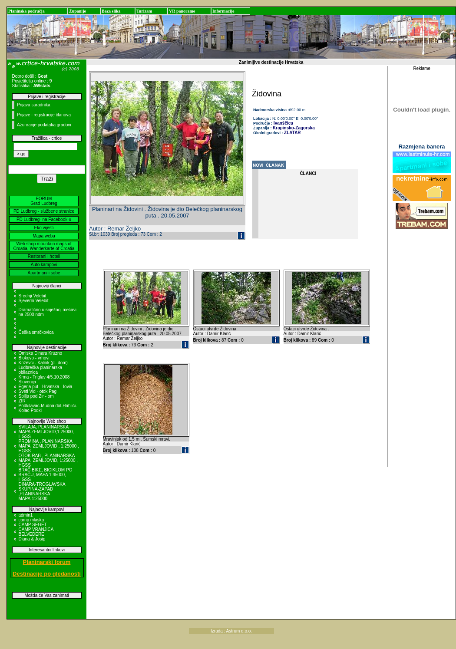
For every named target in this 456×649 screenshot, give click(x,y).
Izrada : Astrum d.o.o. (231, 631)
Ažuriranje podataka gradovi (44, 124)
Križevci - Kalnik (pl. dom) (43, 362)
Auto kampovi (44, 264)
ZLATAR (292, 132)
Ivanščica (282, 123)
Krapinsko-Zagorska (294, 127)
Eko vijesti (43, 227)
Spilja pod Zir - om (36, 396)
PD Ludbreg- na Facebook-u (44, 219)
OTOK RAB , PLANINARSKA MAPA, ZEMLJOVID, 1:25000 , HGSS (48, 460)
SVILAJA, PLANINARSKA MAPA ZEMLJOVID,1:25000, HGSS (46, 432)
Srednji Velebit (32, 295)
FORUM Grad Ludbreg (43, 201)
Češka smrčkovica (36, 332)
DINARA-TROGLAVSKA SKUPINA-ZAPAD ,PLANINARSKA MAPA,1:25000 (42, 491)
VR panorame (182, 11)
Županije (77, 11)
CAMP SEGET (33, 524)
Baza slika (111, 11)
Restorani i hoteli (44, 256)
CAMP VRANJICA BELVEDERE (36, 532)
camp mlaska (31, 519)
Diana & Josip (32, 539)
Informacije (223, 11)
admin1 (26, 515)
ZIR (22, 401)
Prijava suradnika (33, 104)
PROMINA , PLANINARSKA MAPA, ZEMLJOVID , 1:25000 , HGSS (49, 446)
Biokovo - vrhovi (34, 358)
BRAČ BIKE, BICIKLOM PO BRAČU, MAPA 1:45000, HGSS (46, 475)
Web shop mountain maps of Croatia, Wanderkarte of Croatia (44, 246)
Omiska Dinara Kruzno (41, 353)
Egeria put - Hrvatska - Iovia (46, 386)
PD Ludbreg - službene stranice (43, 211)
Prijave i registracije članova (44, 114)
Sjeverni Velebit (34, 300)
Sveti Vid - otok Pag (38, 391)
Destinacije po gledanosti (47, 573)
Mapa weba (44, 236)
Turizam (144, 11)
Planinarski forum (47, 562)
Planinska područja (26, 11)
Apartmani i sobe (43, 272)
